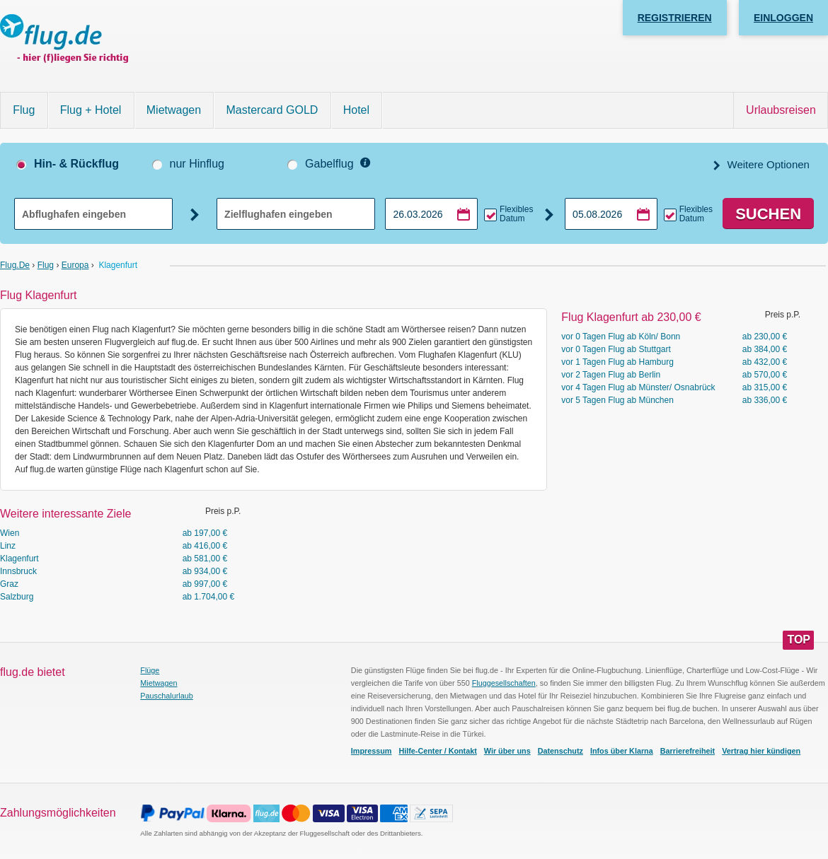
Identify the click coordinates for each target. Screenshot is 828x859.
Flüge (149, 670)
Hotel (356, 110)
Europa (75, 265)
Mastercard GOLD (272, 110)
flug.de (15, 265)
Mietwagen (173, 110)
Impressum (371, 751)
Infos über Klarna (621, 751)
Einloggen (783, 17)
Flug (24, 110)
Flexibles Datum (516, 214)
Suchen (768, 214)
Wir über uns (507, 751)
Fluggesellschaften (504, 683)
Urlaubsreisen (781, 110)
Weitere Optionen (767, 164)
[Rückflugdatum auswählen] (611, 214)
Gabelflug (329, 163)
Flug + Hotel (91, 110)
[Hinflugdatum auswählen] (431, 214)
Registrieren (675, 17)
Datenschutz (560, 751)
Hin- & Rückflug (76, 163)
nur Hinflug (197, 163)
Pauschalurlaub (166, 695)
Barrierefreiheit (687, 751)
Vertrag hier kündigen (761, 751)
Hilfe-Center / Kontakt (437, 751)
